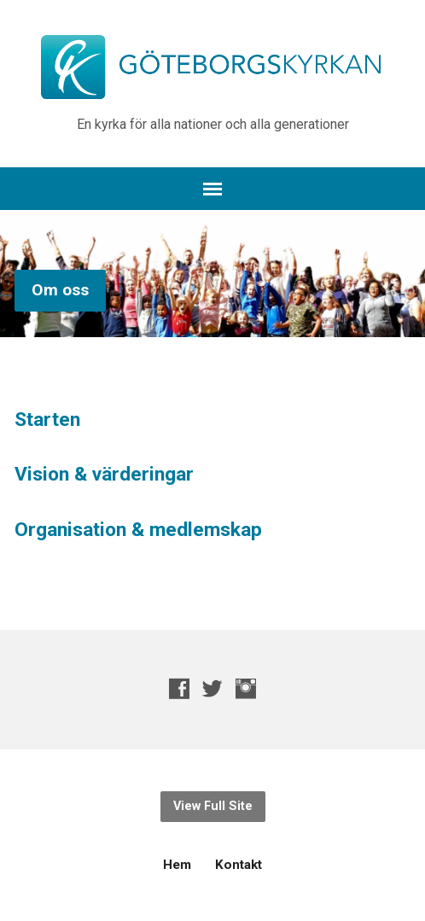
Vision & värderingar (104, 474)
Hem (177, 864)
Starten (47, 419)
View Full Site (213, 806)
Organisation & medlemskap (138, 529)
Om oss (60, 290)
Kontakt (238, 864)
